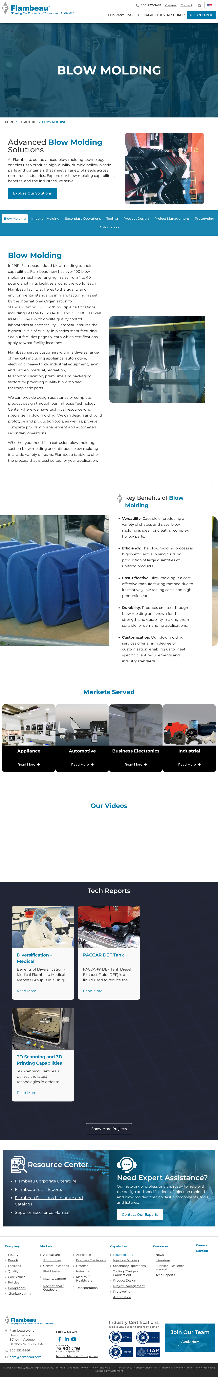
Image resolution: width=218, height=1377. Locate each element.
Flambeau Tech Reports (38, 1189)
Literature (163, 1260)
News (160, 1255)
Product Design (124, 1280)
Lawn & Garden (54, 1279)
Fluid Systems (53, 1271)
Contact (186, 5)
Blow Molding (123, 1255)
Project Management (129, 1286)
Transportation (87, 1288)
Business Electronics (91, 1260)
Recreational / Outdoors (53, 1287)
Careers (171, 5)
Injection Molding (126, 1260)
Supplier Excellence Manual (42, 1212)
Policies (13, 1282)
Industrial (83, 1271)
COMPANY (116, 15)
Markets (46, 1246)
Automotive (52, 1260)
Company (12, 1246)
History (13, 1255)
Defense (82, 1266)
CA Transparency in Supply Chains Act (134, 1367)
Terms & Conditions (67, 1367)
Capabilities (27, 122)
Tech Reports (165, 1275)
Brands (13, 1260)
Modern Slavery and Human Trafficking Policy (186, 1367)
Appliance (83, 1255)
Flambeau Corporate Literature (45, 1181)
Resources (160, 1246)
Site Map (105, 1367)
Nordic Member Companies (77, 1356)
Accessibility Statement (109, 1370)
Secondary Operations (129, 1266)
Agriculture (51, 1255)
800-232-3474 (151, 5)
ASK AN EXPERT (201, 15)
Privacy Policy (89, 1367)
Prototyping (122, 1291)
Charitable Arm (19, 1293)
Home (9, 122)
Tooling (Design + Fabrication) (126, 1273)
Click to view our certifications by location (134, 1326)
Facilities (14, 1266)
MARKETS (133, 15)
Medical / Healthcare (84, 1278)
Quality (13, 1271)
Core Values (16, 1277)
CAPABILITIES (154, 15)
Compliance (17, 1288)
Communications (56, 1266)
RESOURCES (176, 15)
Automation (122, 1297)
